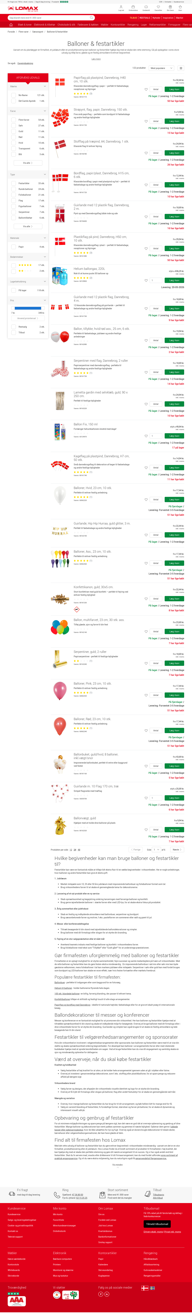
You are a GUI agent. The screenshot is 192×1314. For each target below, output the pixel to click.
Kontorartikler (107, 1253)
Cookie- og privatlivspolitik (20, 1225)
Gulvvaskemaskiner (153, 1270)
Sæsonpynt (37, 31)
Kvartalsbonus (105, 1231)
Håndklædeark (151, 1258)
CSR (160, 2)
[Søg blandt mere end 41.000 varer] (48, 17)
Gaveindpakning (25, 63)
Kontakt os (13, 1231)
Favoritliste (58, 1219)
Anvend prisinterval (28, 318)
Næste (177, 849)
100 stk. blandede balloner (67, 993)
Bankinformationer (107, 1236)
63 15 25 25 (81, 1197)
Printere (57, 1264)
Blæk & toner (25, 24)
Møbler (12, 1253)
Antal (155, 89)
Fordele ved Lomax (107, 1219)
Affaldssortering (151, 1264)
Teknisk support (15, 1236)
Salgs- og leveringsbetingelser (22, 1219)
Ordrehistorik (59, 1231)
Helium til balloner (63, 988)
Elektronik (59, 1253)
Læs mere (96, 58)
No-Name (23, 95)
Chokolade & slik (66, 24)
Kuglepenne (104, 1275)
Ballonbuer (60, 982)
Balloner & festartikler (57, 31)
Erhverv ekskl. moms (153, 1231)
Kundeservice (179, 2)
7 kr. (13, 312)
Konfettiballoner (62, 999)
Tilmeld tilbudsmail (157, 1224)
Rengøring (150, 1253)
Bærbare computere (62, 1258)
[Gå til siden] (11, 25)
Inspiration (168, 17)
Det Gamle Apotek (27, 100)
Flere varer (24, 31)
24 (75, 849)
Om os (101, 1214)
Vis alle (28, 162)
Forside (11, 31)
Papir (100, 1258)
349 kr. (41, 312)
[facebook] (100, 1295)
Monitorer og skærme (63, 1270)
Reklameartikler (157, 24)
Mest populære (158, 68)
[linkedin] (106, 1295)
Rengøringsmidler (152, 1275)
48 (79, 849)
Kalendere (103, 1264)
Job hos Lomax (105, 1225)
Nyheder (156, 17)
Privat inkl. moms (172, 1231)
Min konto (58, 1214)
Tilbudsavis (158, 1194)
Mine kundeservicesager (64, 1225)
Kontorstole (13, 1264)
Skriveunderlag (105, 1270)
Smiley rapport (105, 1242)
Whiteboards (14, 1270)
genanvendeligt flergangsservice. (151, 1158)
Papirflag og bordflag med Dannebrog (72, 1004)
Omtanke (168, 2)
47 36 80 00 (77, 1194)
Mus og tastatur (60, 1275)
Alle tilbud (158, 1197)
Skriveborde (13, 1275)
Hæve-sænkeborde (16, 1258)
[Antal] (156, 280)
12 (71, 849)
